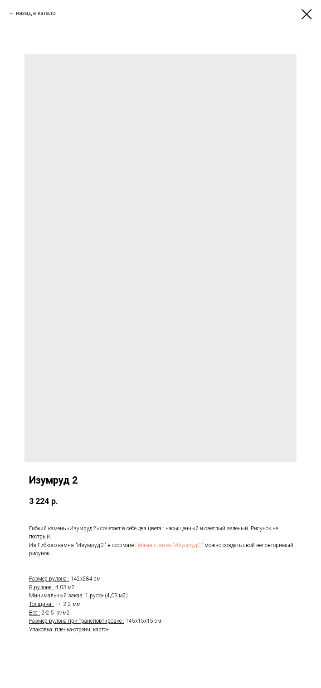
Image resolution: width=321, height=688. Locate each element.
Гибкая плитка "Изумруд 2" (169, 545)
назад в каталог (37, 13)
